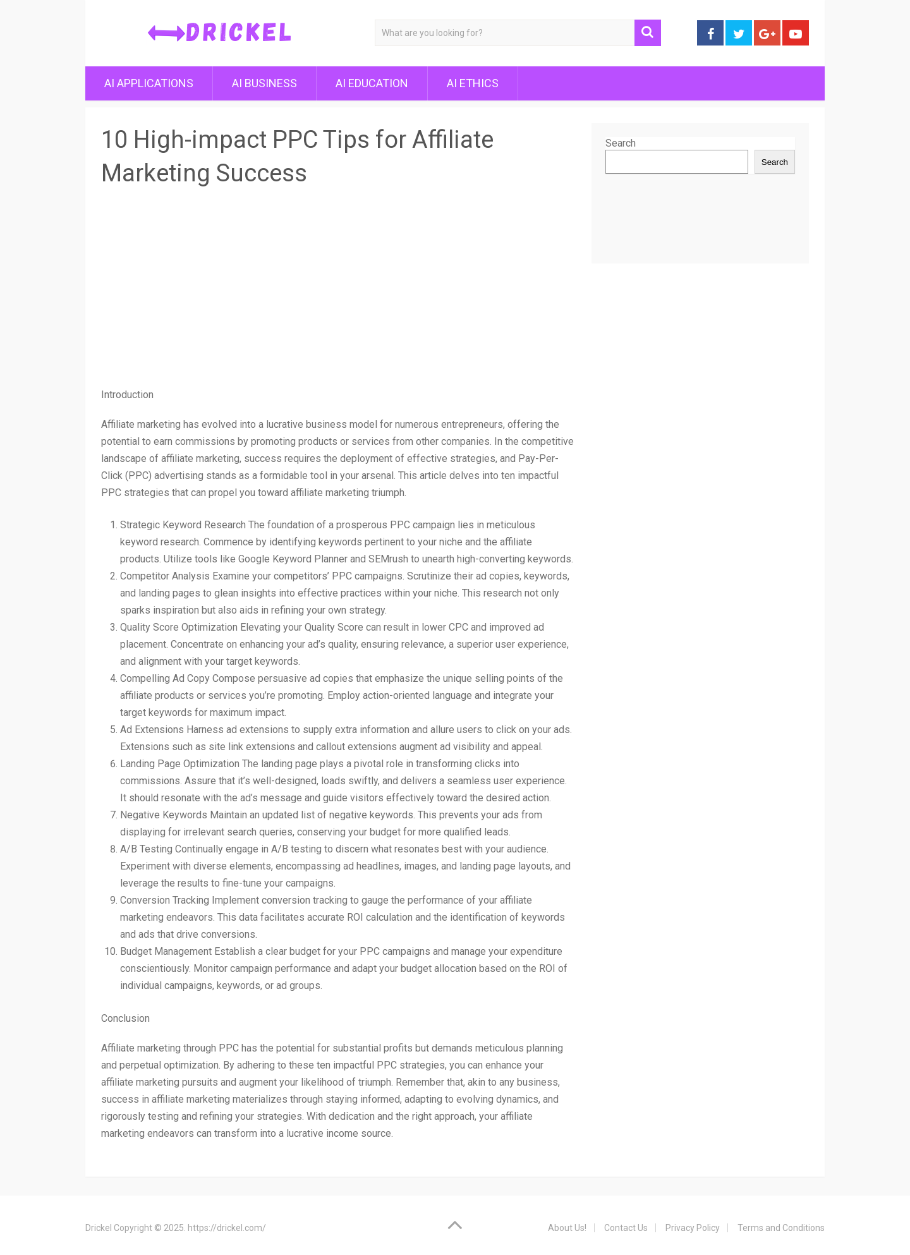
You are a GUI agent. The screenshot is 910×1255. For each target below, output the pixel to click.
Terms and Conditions (781, 1228)
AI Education (372, 83)
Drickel (98, 1228)
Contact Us (626, 1228)
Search (620, 143)
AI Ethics (473, 83)
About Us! (567, 1228)
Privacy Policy (692, 1228)
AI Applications (148, 83)
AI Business (264, 83)
